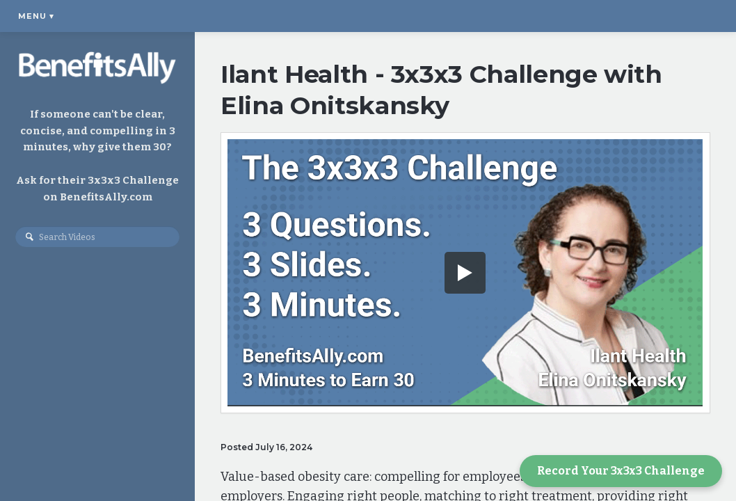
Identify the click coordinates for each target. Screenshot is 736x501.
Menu (36, 16)
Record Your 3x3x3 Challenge (621, 470)
